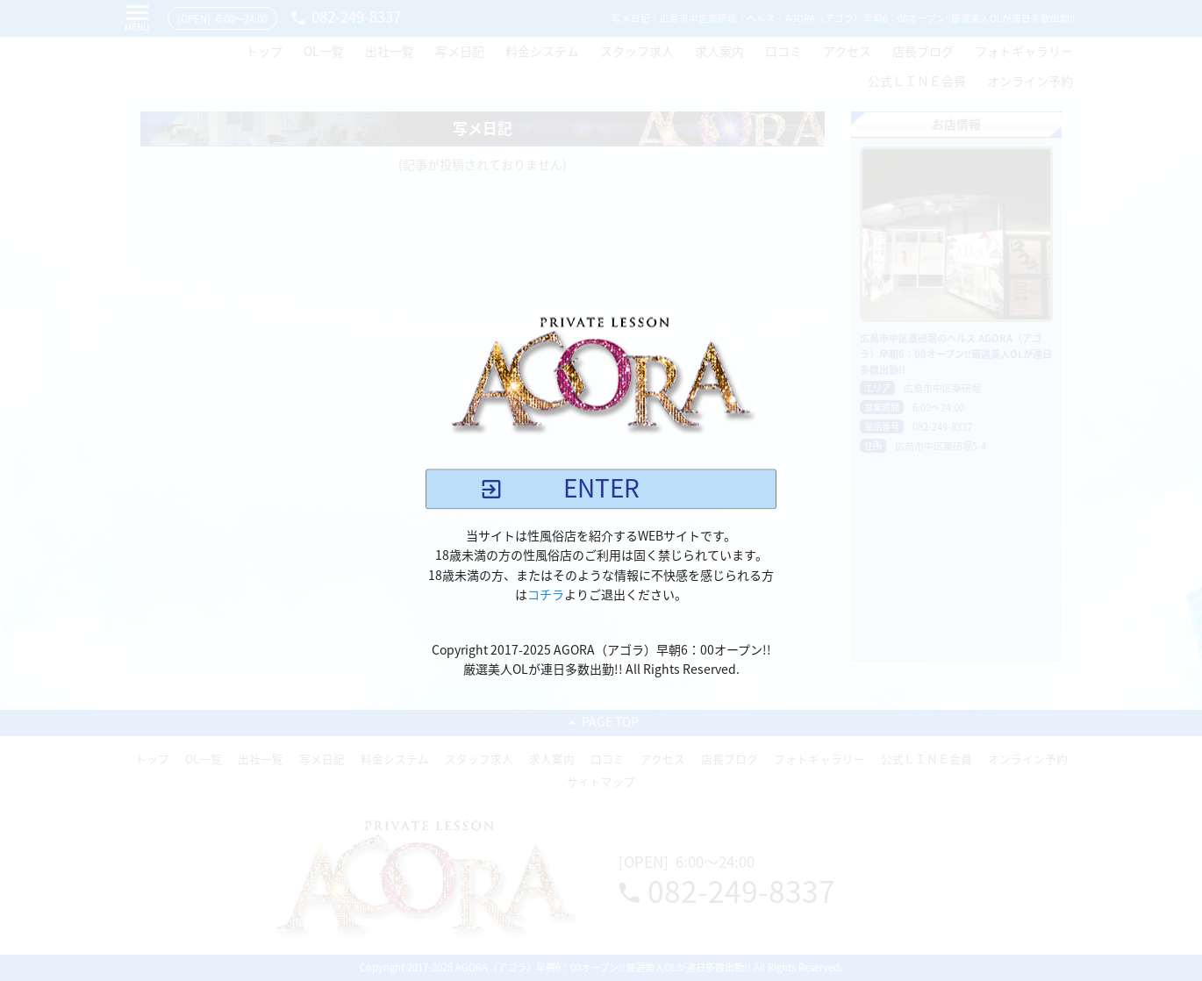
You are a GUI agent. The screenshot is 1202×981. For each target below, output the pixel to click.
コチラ (545, 595)
